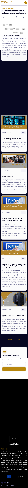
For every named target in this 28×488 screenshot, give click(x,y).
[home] (6, 2)
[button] (25, 2)
